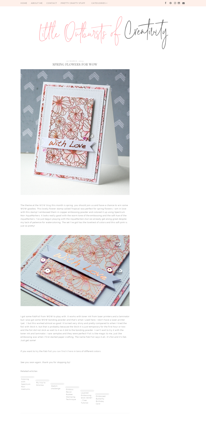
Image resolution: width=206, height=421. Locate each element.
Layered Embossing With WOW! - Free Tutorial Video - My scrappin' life (86, 398)
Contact (51, 3)
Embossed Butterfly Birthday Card (101, 400)
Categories (99, 3)
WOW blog (45, 205)
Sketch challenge (55, 387)
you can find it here (62, 351)
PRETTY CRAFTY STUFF (73, 3)
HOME (24, 3)
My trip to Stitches (40, 384)
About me (37, 3)
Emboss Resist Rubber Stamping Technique (71, 394)
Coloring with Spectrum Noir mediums (26, 384)
